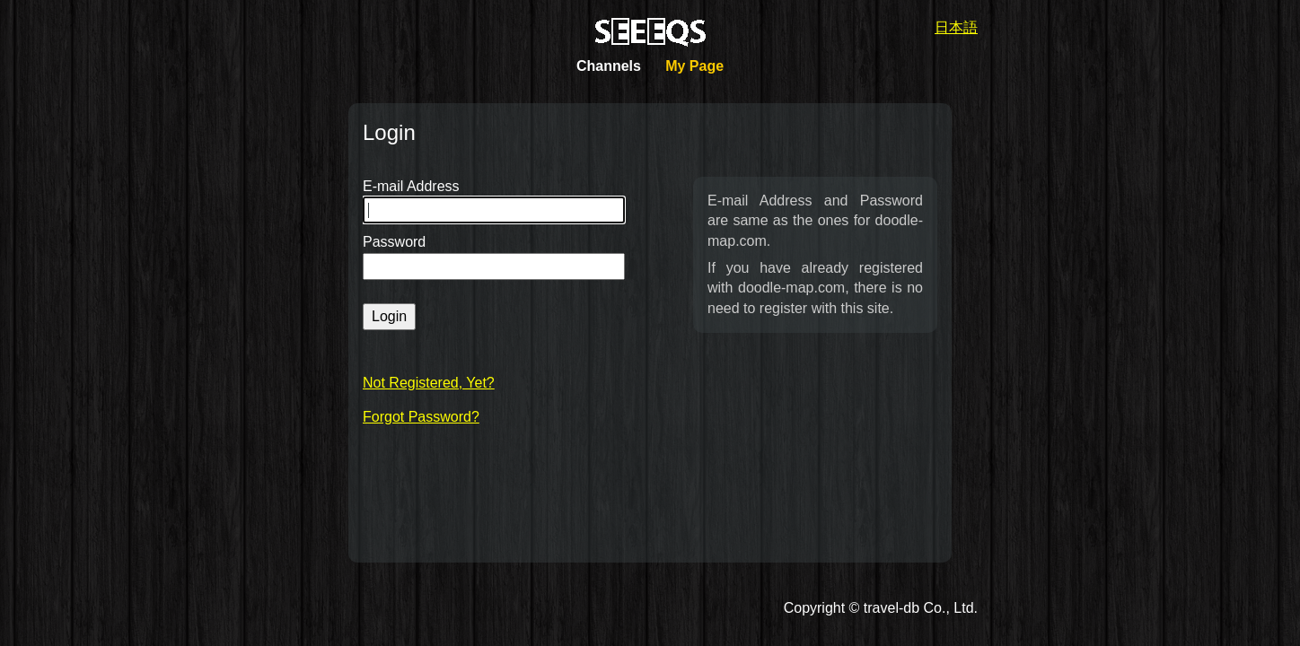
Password (394, 241)
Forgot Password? (421, 416)
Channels (608, 66)
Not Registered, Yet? (429, 382)
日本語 (956, 27)
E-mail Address (411, 186)
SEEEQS (650, 32)
